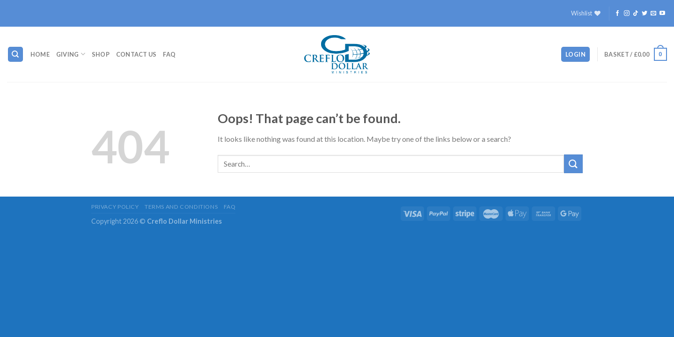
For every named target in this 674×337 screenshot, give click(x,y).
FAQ (169, 54)
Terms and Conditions (181, 206)
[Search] (15, 54)
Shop (101, 54)
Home (40, 54)
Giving (70, 54)
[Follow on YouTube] (662, 13)
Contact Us (136, 54)
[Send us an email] (653, 13)
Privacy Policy (115, 206)
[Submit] (573, 163)
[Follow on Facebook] (617, 13)
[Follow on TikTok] (635, 13)
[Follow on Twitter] (644, 13)
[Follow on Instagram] (627, 13)
